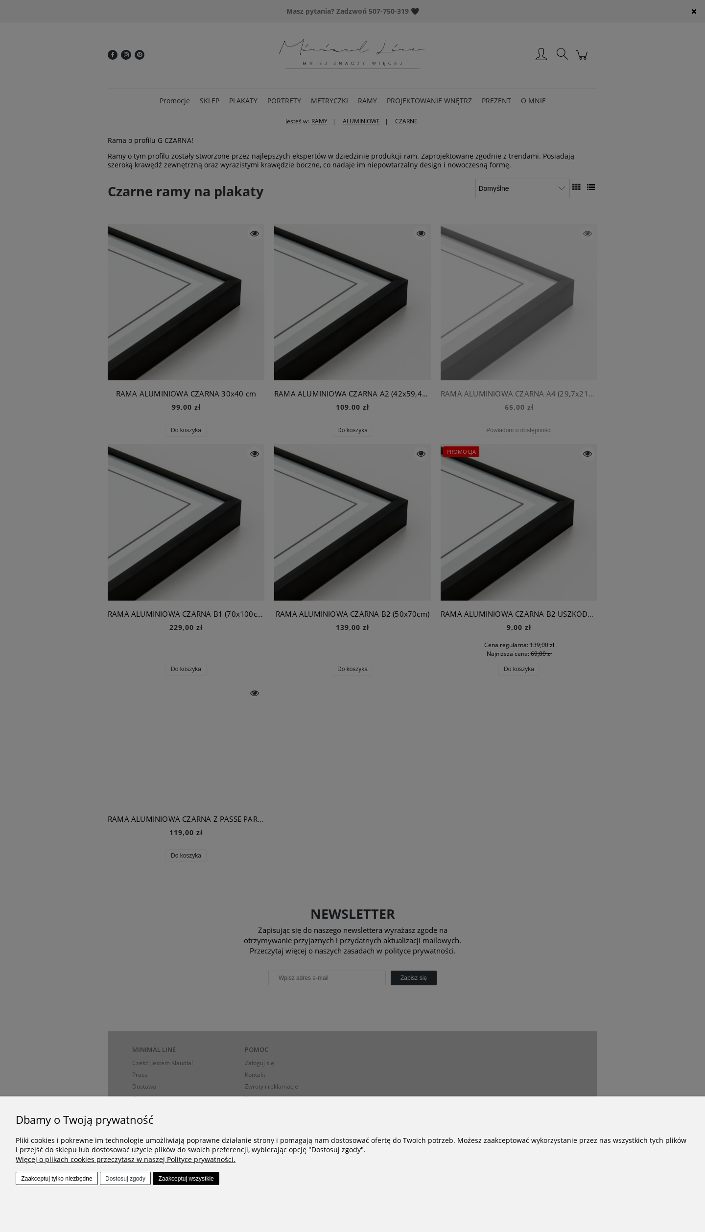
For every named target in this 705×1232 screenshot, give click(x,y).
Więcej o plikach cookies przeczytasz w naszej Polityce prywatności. (125, 1159)
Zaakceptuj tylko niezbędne (56, 1178)
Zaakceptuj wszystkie (185, 1178)
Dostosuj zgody (125, 1178)
